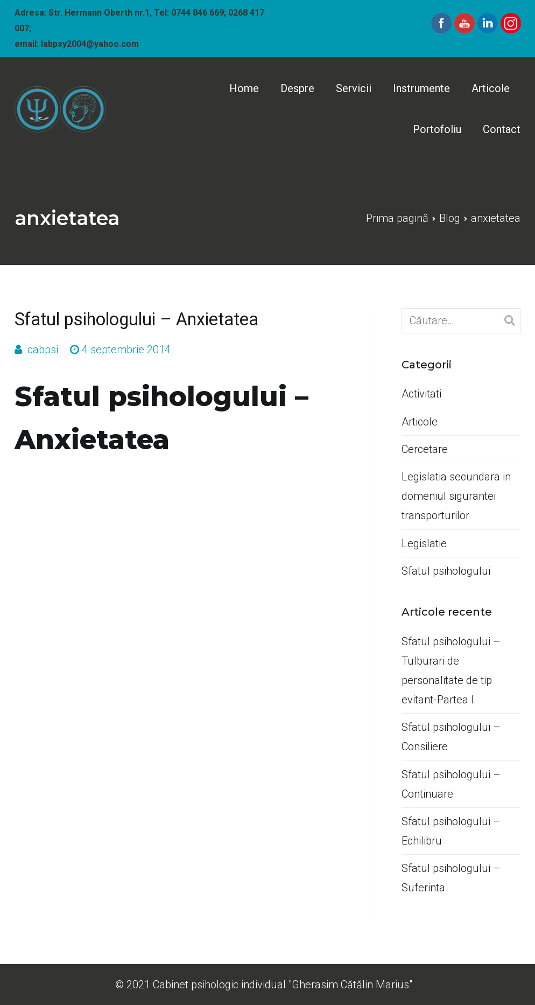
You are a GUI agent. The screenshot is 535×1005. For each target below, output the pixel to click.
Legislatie (424, 543)
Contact (501, 129)
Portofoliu (437, 129)
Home (244, 88)
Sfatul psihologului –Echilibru (451, 831)
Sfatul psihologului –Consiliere (451, 737)
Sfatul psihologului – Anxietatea (136, 319)
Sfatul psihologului (446, 570)
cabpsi (42, 349)
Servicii (353, 88)
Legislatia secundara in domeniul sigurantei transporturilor (456, 496)
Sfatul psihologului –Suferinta (451, 878)
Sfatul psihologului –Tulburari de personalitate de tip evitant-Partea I (451, 670)
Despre (297, 88)
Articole (490, 88)
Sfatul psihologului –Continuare (451, 784)
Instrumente (421, 88)
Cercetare (425, 449)
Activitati (421, 393)
